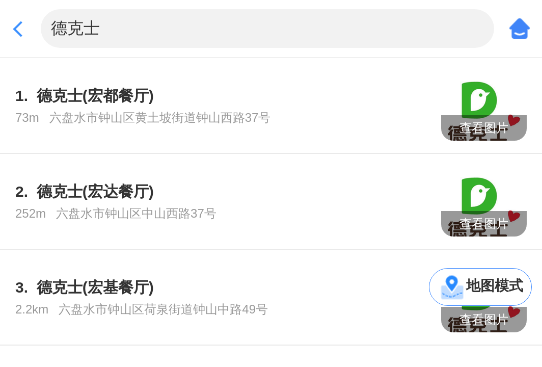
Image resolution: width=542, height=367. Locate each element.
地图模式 (494, 286)
